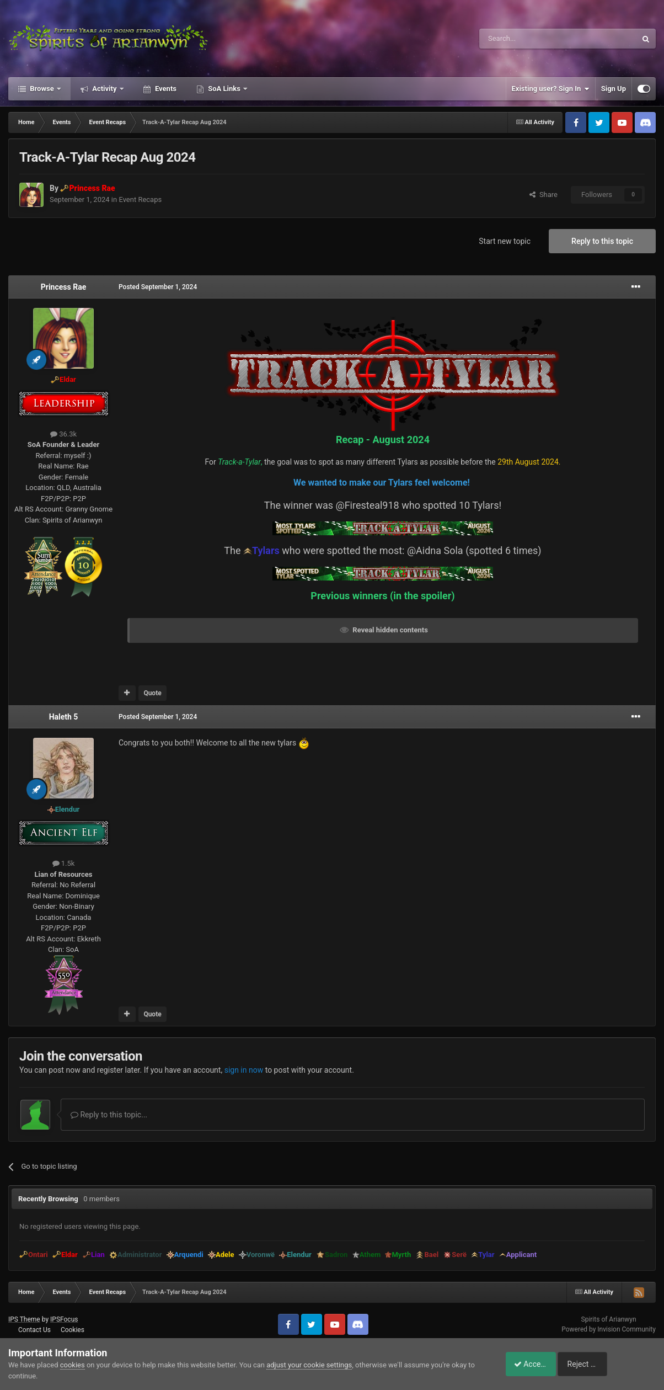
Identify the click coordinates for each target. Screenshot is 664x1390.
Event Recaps (140, 199)
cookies (72, 1365)
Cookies (72, 1330)
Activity (104, 88)
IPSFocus (64, 1319)
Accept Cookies (534, 1364)
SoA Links (224, 88)
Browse (42, 88)
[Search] (531, 39)
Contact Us (34, 1330)
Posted (158, 287)
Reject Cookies (617, 1364)
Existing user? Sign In (551, 88)
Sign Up (613, 88)
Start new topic (505, 241)
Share (543, 194)
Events (164, 88)
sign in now (244, 1070)
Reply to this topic (602, 241)
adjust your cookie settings (309, 1365)
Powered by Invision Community (608, 1329)
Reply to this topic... (109, 1114)
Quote (152, 693)
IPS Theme (24, 1319)
